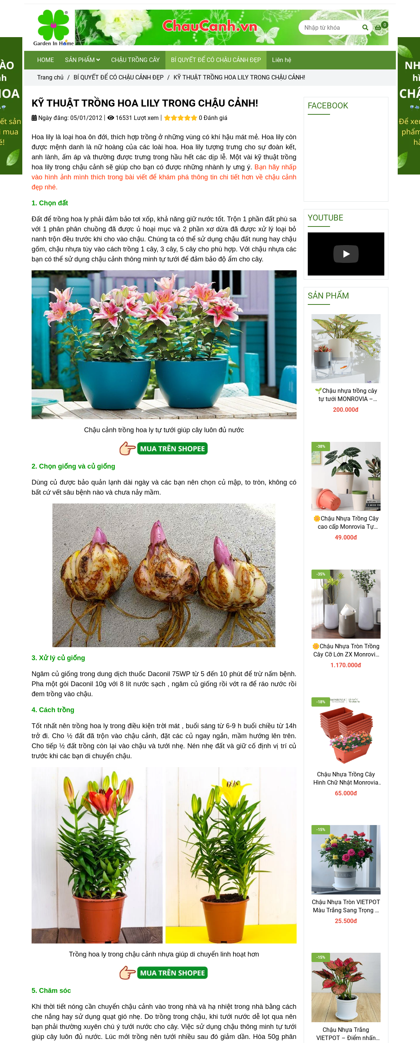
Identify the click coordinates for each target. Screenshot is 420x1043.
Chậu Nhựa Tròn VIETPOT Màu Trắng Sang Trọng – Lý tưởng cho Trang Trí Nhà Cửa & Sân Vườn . (346, 907)
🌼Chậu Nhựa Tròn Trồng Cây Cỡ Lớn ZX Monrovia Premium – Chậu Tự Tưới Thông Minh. (345, 651)
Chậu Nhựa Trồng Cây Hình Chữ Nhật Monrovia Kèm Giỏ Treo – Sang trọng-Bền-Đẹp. (345, 779)
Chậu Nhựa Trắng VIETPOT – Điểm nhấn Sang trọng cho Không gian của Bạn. (346, 1034)
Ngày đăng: (50, 117)
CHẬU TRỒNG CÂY (135, 59)
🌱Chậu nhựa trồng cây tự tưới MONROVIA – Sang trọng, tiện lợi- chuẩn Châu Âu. (346, 395)
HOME (45, 59)
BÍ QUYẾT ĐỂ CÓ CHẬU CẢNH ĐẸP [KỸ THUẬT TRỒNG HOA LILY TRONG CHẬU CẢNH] (119, 77)
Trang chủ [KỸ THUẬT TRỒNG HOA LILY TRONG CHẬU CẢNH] (50, 77)
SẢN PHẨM (82, 59)
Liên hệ (281, 59)
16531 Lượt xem (133, 117)
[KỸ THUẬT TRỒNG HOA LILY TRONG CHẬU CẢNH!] (210, 27)
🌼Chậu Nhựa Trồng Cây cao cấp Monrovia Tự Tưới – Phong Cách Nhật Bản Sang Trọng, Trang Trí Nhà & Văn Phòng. (346, 523)
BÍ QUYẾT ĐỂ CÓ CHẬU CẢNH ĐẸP (216, 59)
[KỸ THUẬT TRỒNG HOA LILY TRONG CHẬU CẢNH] (381, 27)
